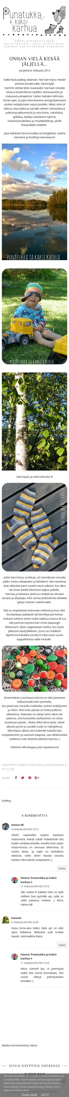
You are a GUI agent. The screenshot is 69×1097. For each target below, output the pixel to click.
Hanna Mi (17, 825)
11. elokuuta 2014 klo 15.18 (35, 886)
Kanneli (16, 918)
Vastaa (62, 868)
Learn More (29, 1095)
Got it (45, 1095)
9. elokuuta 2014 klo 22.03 (24, 922)
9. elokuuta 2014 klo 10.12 (24, 829)
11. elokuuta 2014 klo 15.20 (35, 962)
